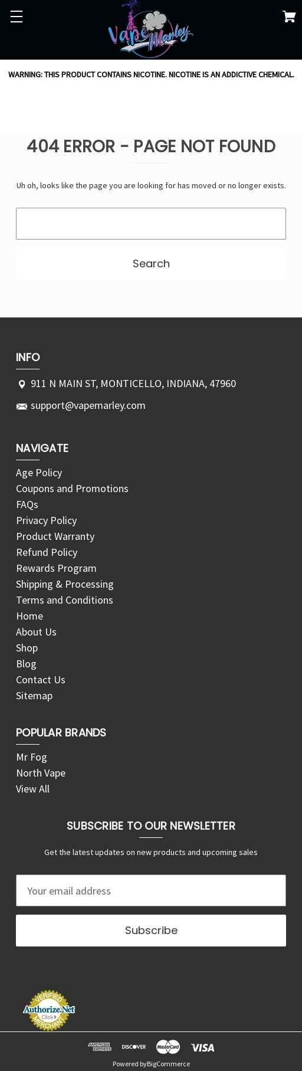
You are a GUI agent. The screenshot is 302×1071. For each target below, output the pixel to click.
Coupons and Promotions (72, 488)
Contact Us (40, 679)
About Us (36, 631)
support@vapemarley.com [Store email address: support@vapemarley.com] (88, 405)
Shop (27, 647)
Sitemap (34, 695)
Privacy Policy (46, 520)
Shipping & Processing (65, 584)
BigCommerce (168, 1063)
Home (29, 616)
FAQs (27, 504)
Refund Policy (46, 552)
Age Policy (39, 472)
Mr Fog (31, 757)
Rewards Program (56, 568)
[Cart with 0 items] (289, 19)
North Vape (40, 772)
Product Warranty (55, 536)
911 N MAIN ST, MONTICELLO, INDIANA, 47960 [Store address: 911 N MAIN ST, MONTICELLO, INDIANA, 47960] (133, 383)
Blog (26, 663)
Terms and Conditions (64, 600)
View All (33, 788)
